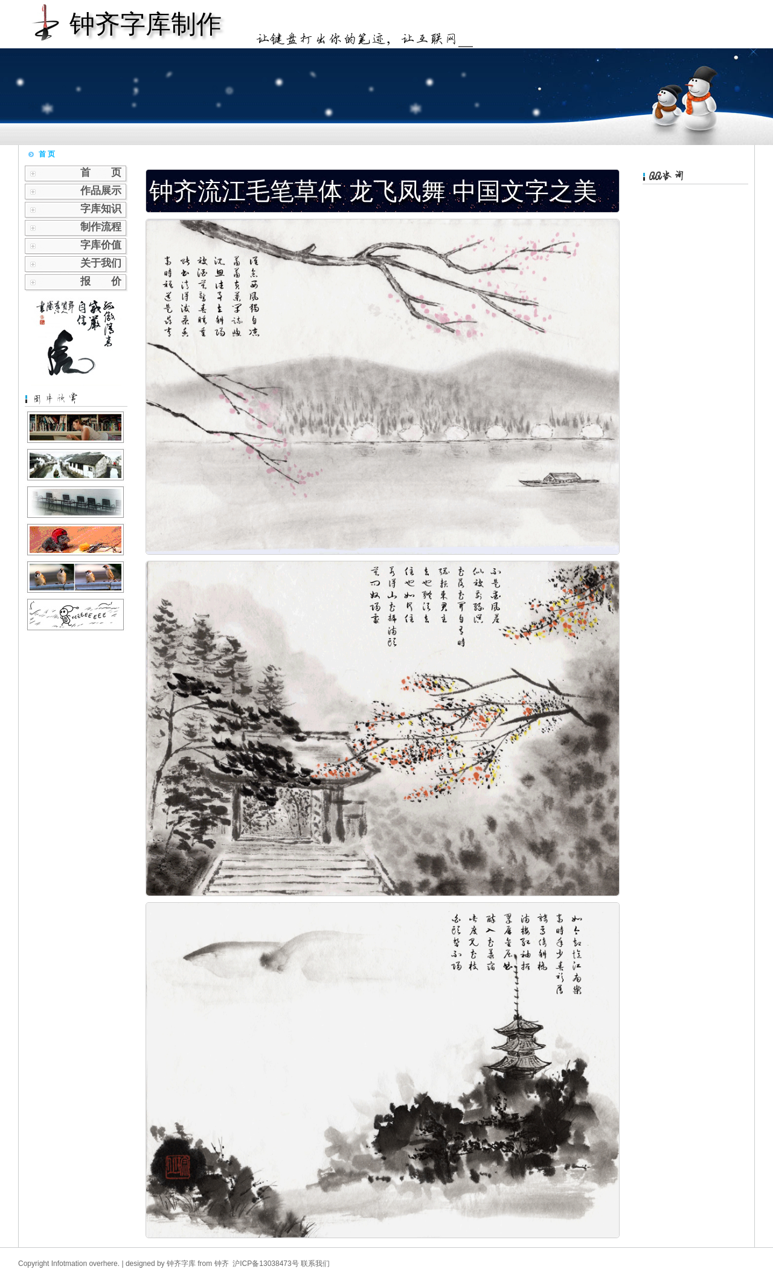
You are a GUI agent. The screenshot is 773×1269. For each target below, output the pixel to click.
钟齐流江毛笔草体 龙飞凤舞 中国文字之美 (373, 191)
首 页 (100, 172)
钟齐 (221, 1263)
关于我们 (100, 263)
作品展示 (100, 190)
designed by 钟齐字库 (161, 1263)
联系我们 (315, 1263)
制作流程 (100, 227)
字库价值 (100, 245)
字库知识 (100, 209)
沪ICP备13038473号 (265, 1263)
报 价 (100, 281)
